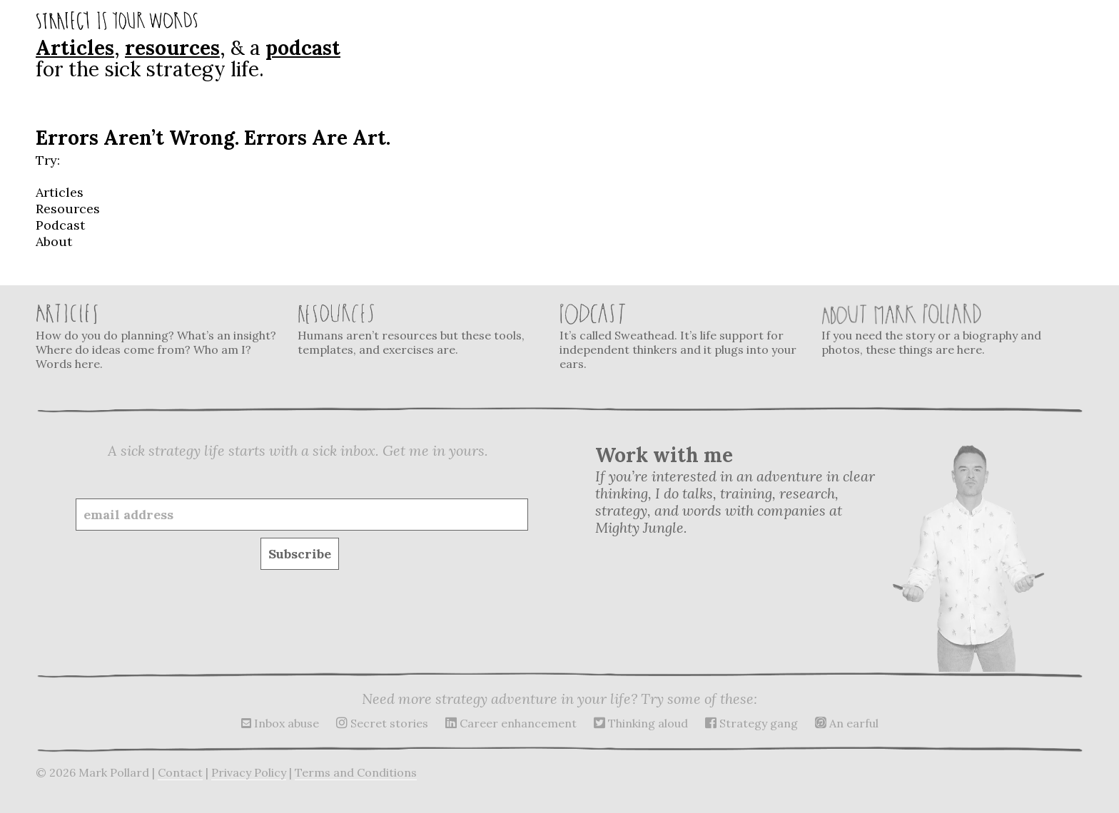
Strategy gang (751, 723)
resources (172, 48)
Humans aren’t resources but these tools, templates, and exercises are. (420, 330)
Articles (75, 48)
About (54, 241)
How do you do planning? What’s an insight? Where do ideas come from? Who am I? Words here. (158, 337)
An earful (847, 723)
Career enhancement (511, 723)
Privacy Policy (248, 772)
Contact (180, 772)
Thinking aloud (641, 723)
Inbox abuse (280, 723)
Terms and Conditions (356, 772)
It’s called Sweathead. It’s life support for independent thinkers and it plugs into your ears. (682, 337)
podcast (302, 48)
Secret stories (382, 723)
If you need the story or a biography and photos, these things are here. (943, 330)
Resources (68, 208)
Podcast (60, 225)
